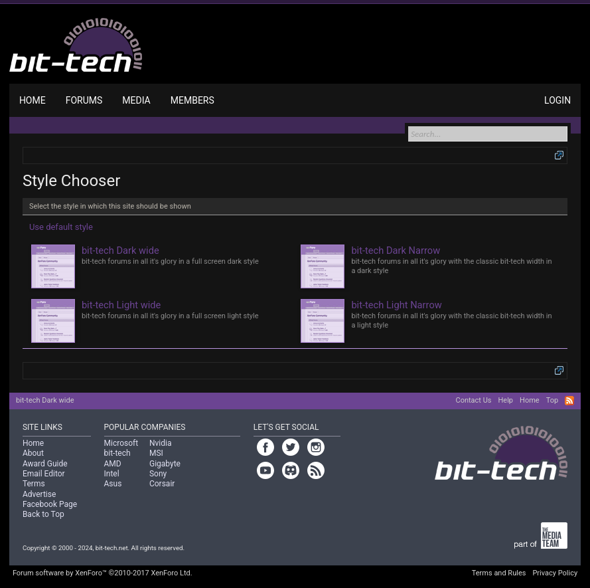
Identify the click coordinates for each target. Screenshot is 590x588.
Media (136, 100)
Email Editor (44, 473)
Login (557, 100)
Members (192, 100)
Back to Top (43, 514)
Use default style (61, 227)
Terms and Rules (499, 573)
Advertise (39, 494)
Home (32, 100)
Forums (84, 100)
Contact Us (473, 400)
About (33, 453)
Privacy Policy (554, 573)
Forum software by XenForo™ (102, 573)
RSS (569, 400)
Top (552, 400)
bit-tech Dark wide (45, 400)
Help (505, 400)
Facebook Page (50, 504)
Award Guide (45, 463)
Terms (34, 483)
